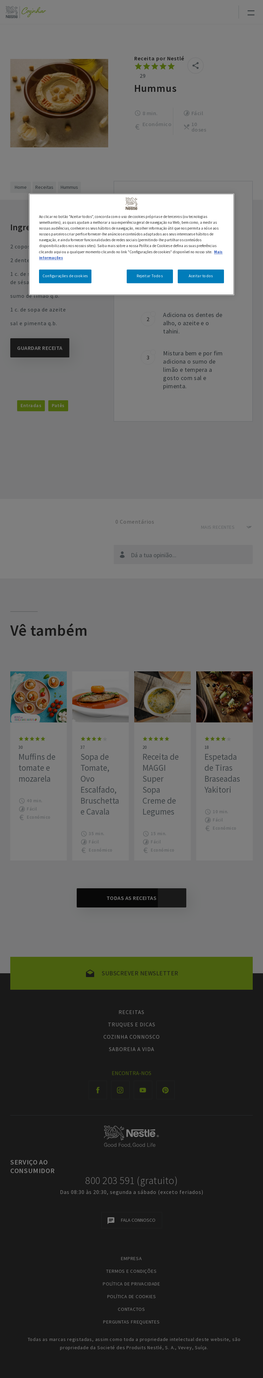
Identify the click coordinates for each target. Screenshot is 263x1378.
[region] (131, 244)
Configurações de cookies (65, 275)
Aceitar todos (201, 275)
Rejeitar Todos (150, 275)
